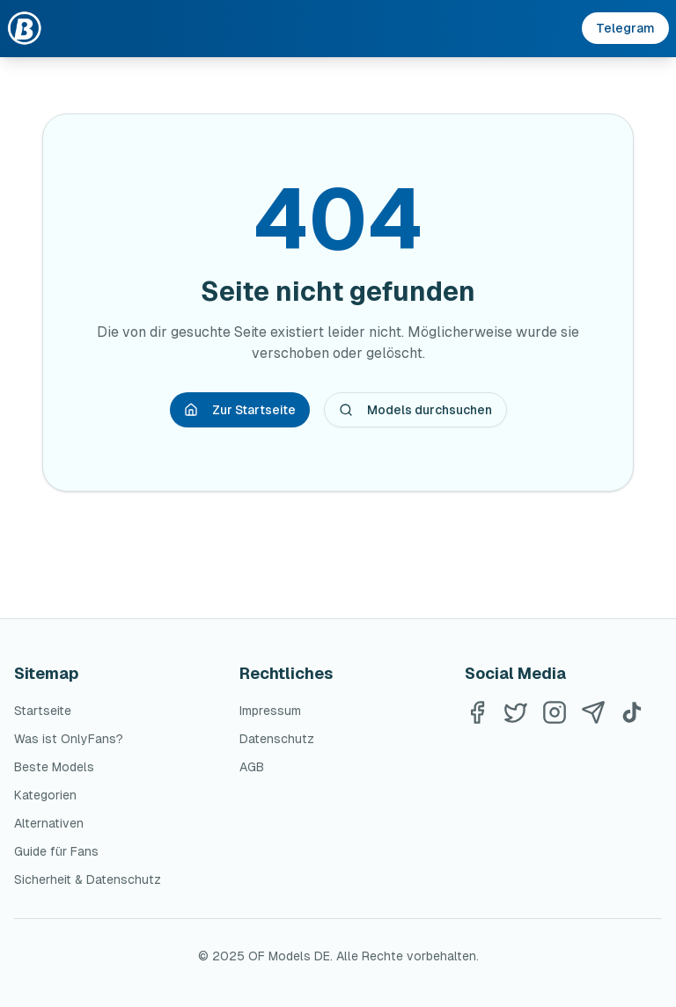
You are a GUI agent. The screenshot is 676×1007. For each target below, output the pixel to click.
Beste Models (54, 767)
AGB (251, 767)
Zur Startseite (240, 410)
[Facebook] (477, 712)
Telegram (625, 28)
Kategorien (45, 795)
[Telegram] (593, 712)
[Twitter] (515, 712)
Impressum (270, 711)
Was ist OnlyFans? (68, 739)
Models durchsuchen (415, 410)
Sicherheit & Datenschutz (87, 879)
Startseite (42, 711)
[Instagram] (554, 712)
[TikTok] (632, 712)
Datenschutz (276, 739)
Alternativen (49, 823)
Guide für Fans (56, 851)
